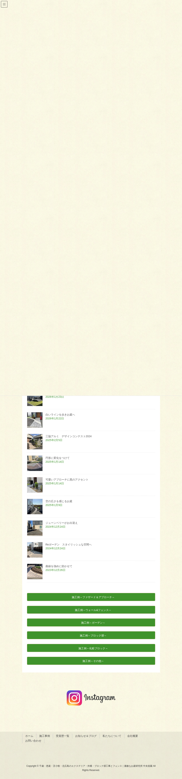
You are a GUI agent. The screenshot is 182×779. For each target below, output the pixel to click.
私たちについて (112, 735)
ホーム (29, 735)
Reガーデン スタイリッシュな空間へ (70, 544)
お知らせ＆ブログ (86, 735)
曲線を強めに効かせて (59, 566)
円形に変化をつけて (58, 457)
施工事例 (44, 735)
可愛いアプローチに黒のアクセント (67, 479)
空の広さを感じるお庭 (59, 501)
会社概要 (132, 735)
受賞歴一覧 (62, 735)
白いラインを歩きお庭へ (60, 414)
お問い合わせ (33, 740)
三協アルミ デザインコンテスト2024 (70, 436)
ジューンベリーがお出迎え (62, 522)
